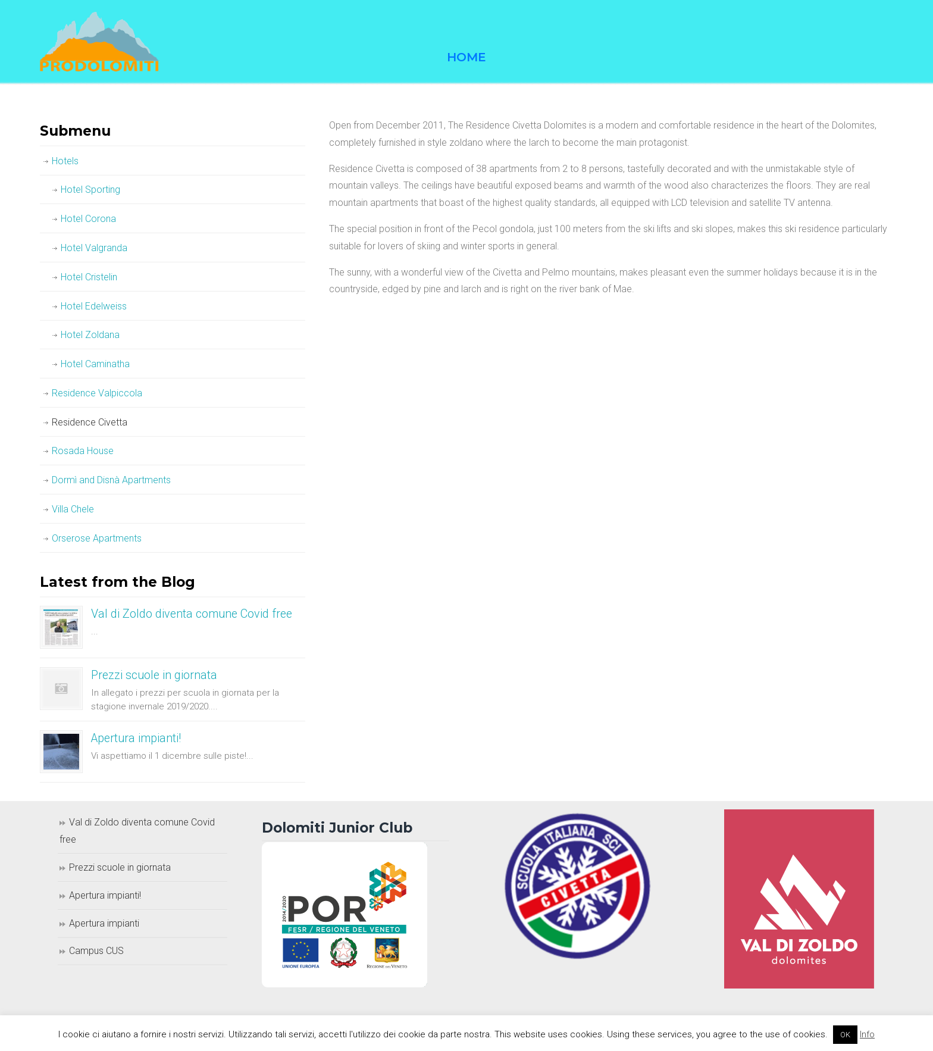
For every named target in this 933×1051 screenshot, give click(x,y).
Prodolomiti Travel (99, 41)
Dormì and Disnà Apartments (111, 480)
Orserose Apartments (97, 538)
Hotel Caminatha (95, 364)
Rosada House (83, 450)
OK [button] (845, 1034)
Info (867, 1034)
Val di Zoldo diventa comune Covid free (191, 614)
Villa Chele (73, 509)
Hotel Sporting (90, 189)
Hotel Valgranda (94, 248)
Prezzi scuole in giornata (154, 675)
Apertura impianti (104, 923)
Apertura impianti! (136, 738)
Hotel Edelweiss (94, 306)
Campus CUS (96, 950)
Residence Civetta (89, 422)
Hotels (65, 161)
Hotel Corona (88, 218)
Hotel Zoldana (90, 334)
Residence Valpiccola (97, 393)
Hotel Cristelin (89, 277)
